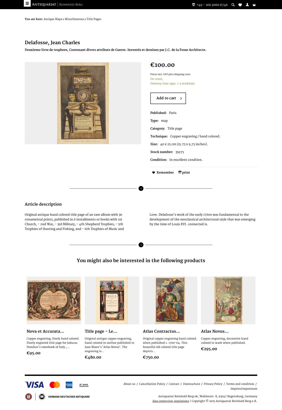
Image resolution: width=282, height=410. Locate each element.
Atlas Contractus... (161, 331)
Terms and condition (240, 384)
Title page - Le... (101, 331)
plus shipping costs (179, 74)
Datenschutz (191, 384)
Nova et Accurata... (45, 331)
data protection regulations (170, 401)
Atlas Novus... (215, 331)
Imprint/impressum (244, 388)
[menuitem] (247, 4)
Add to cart (169, 98)
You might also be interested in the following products (141, 261)
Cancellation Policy (152, 384)
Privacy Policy (213, 384)
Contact (174, 384)
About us (129, 384)
